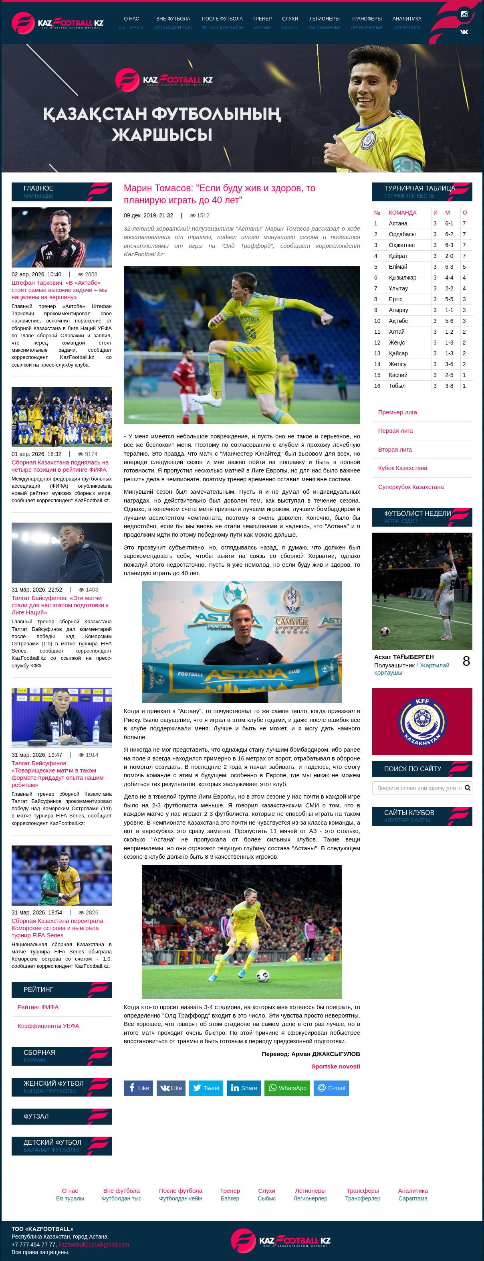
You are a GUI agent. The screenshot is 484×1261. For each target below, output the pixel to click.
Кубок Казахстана (403, 467)
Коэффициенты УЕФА (48, 1025)
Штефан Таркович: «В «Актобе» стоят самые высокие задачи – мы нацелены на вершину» (59, 289)
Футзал (36, 1116)
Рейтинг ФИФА (38, 1007)
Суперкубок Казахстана (411, 486)
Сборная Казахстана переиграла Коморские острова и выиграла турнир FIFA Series (57, 928)
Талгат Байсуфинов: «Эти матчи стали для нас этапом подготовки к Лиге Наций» (60, 605)
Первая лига (395, 430)
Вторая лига (395, 449)
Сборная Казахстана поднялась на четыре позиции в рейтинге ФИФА (60, 466)
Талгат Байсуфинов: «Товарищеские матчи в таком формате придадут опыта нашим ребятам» (58, 774)
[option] (242, 108)
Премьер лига (397, 412)
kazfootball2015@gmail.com (93, 1244)
